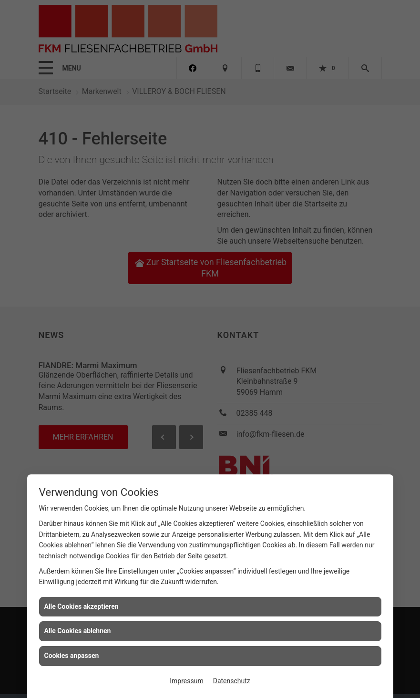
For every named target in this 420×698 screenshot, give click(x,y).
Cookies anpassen (71, 655)
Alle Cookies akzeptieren (81, 606)
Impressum (186, 681)
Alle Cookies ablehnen (77, 631)
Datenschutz (231, 681)
